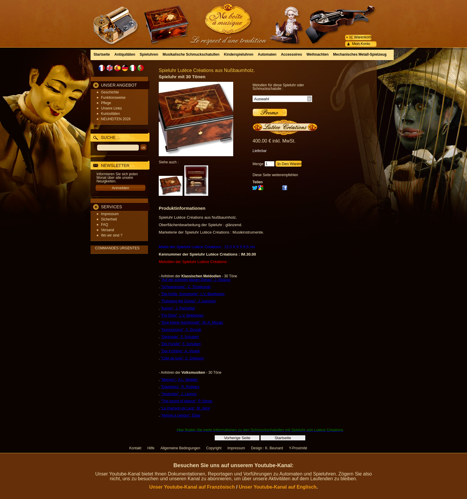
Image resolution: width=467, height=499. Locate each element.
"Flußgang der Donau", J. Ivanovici (188, 301)
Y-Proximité (298, 448)
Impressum (110, 214)
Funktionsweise (113, 98)
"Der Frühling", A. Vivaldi (180, 351)
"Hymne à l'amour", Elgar (181, 415)
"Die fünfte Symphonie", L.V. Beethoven (193, 294)
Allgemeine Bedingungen (180, 448)
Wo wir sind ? (111, 235)
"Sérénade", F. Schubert (180, 337)
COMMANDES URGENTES (117, 248)
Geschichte (110, 92)
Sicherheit (109, 219)
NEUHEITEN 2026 (115, 119)
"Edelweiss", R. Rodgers (180, 387)
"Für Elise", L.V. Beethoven (182, 315)
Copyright (213, 448)
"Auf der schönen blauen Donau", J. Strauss (196, 280)
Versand (107, 230)
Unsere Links (111, 108)
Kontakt (135, 448)
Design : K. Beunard (267, 448)
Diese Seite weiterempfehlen (275, 175)
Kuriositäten (110, 114)
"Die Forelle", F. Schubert (181, 344)
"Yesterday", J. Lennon (179, 394)
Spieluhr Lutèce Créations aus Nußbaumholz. (207, 70)
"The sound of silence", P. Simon (186, 401)
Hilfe (151, 448)
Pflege (106, 103)
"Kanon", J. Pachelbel (178, 308)
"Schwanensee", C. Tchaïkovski (186, 287)
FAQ (104, 225)
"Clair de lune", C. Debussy (182, 358)
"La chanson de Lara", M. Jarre (185, 408)
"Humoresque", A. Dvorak (181, 330)
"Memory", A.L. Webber (179, 380)
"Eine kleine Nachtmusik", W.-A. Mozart (192, 322)
